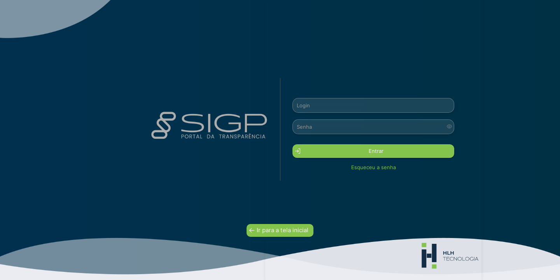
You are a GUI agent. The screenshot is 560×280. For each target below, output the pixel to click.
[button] (373, 151)
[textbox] (373, 105)
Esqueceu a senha (373, 167)
